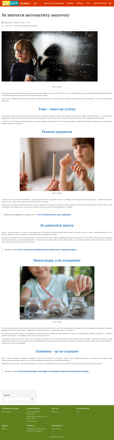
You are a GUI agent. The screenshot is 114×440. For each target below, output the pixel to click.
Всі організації (31, 421)
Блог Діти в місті (7, 26)
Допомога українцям (54, 3)
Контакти (55, 411)
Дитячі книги (100, 3)
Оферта (4, 429)
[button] (25, 3)
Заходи (70, 3)
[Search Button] (32, 399)
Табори (79, 3)
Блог (88, 3)
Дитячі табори (7, 411)
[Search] (17, 399)
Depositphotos (56, 429)
